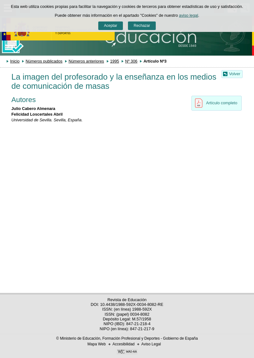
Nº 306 (131, 61)
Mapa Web (97, 344)
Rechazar (142, 25)
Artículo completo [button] (214, 103)
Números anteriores (86, 61)
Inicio (15, 61)
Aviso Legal (151, 344)
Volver (234, 73)
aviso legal (188, 15)
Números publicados (44, 61)
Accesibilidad (123, 344)
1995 (114, 61)
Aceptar (110, 25)
